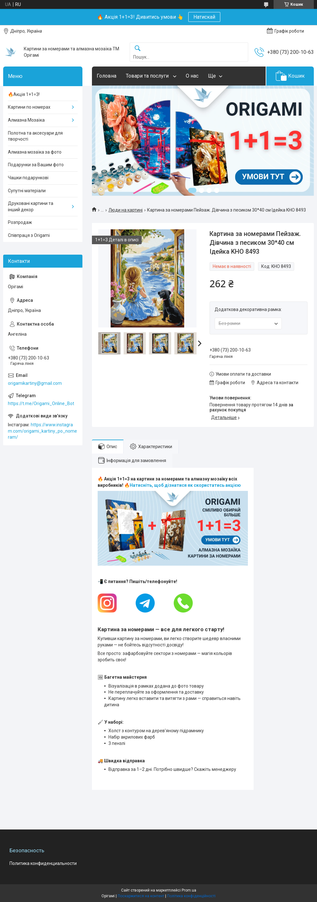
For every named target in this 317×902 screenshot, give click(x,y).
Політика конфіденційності (191, 896)
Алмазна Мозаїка (26, 120)
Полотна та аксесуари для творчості (35, 136)
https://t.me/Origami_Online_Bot (41, 403)
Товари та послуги (148, 76)
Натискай (204, 17)
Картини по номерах (29, 107)
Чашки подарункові (28, 177)
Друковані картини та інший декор (30, 206)
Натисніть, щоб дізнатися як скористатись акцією (185, 485)
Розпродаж (20, 222)
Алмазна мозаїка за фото (34, 152)
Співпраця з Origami (29, 235)
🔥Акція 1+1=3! (24, 94)
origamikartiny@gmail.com (35, 383)
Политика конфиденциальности (43, 863)
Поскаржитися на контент (141, 896)
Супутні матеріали (27, 190)
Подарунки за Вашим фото (36, 164)
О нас (192, 76)
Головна (106, 76)
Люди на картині (125, 210)
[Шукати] (137, 49)
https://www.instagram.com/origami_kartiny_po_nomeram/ (42, 431)
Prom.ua (189, 890)
